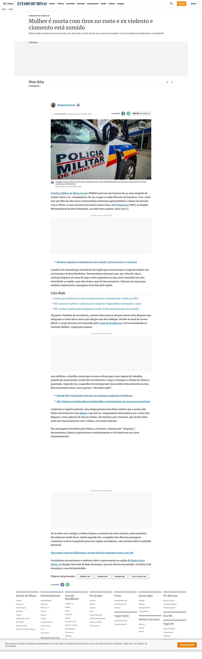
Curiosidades (143, 611)
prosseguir (187, 645)
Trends (43, 618)
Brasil (67, 611)
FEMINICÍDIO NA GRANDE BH (39, 16)
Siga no (136, 113)
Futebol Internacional (97, 618)
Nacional (81, 4)
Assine (181, 4)
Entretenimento (46, 601)
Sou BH (167, 615)
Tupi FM (168, 623)
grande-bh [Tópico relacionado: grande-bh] (120, 576)
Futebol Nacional (96, 615)
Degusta (120, 4)
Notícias (117, 608)
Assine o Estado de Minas (25, 629)
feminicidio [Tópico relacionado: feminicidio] (102, 576)
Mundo (67, 618)
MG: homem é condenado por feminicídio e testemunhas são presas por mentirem (103, 401)
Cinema (43, 611)
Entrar (193, 4)
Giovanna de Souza (66, 105)
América (93, 601)
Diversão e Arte (70, 622)
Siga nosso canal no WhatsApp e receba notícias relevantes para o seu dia (92, 552)
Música (43, 615)
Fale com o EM (21, 626)
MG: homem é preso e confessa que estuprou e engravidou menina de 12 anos (97, 303)
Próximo (171, 82)
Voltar (167, 82)
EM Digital (19, 622)
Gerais (52, 4)
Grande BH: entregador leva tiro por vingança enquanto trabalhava (94, 395)
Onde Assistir (95, 626)
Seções (8, 4)
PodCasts (166, 636)
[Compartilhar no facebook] (123, 113)
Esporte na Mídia (96, 622)
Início (4, 9)
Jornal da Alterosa (170, 604)
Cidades (142, 601)
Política (60, 4)
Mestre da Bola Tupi (170, 639)
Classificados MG (120, 601)
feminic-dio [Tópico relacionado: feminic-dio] (85, 576)
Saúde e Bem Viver (23, 618)
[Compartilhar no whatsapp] (128, 113)
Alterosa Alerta (168, 601)
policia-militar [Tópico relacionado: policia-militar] (139, 576)
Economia (70, 4)
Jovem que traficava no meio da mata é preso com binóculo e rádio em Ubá (96, 298)
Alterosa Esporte (169, 608)
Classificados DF (120, 604)
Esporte (141, 604)
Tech (42, 629)
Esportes (68, 636)
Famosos (44, 604)
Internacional (92, 4)
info (78, 105)
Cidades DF (69, 604)
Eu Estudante (70, 629)
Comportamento (46, 622)
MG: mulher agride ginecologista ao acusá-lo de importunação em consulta (96, 308)
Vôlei (91, 611)
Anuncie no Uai (50, 637)
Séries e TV (45, 608)
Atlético (92, 604)
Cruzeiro (93, 608)
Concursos (69, 632)
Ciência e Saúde (71, 625)
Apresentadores (169, 629)
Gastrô (141, 631)
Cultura (112, 4)
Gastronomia (45, 626)
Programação (168, 632)
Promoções (45, 633)
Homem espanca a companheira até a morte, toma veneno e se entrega (97, 261)
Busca (171, 3)
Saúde (103, 4)
